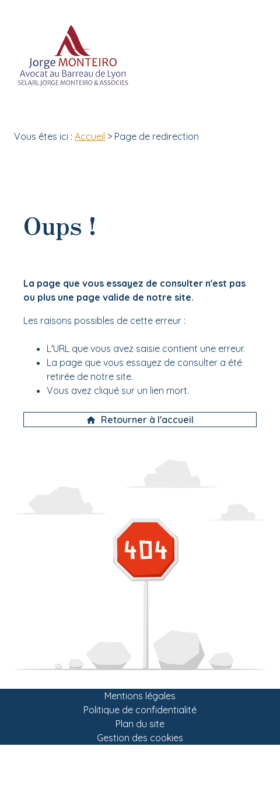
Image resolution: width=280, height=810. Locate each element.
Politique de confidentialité (140, 710)
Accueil (90, 136)
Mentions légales (140, 696)
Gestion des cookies (140, 738)
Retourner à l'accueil (140, 419)
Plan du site (140, 724)
